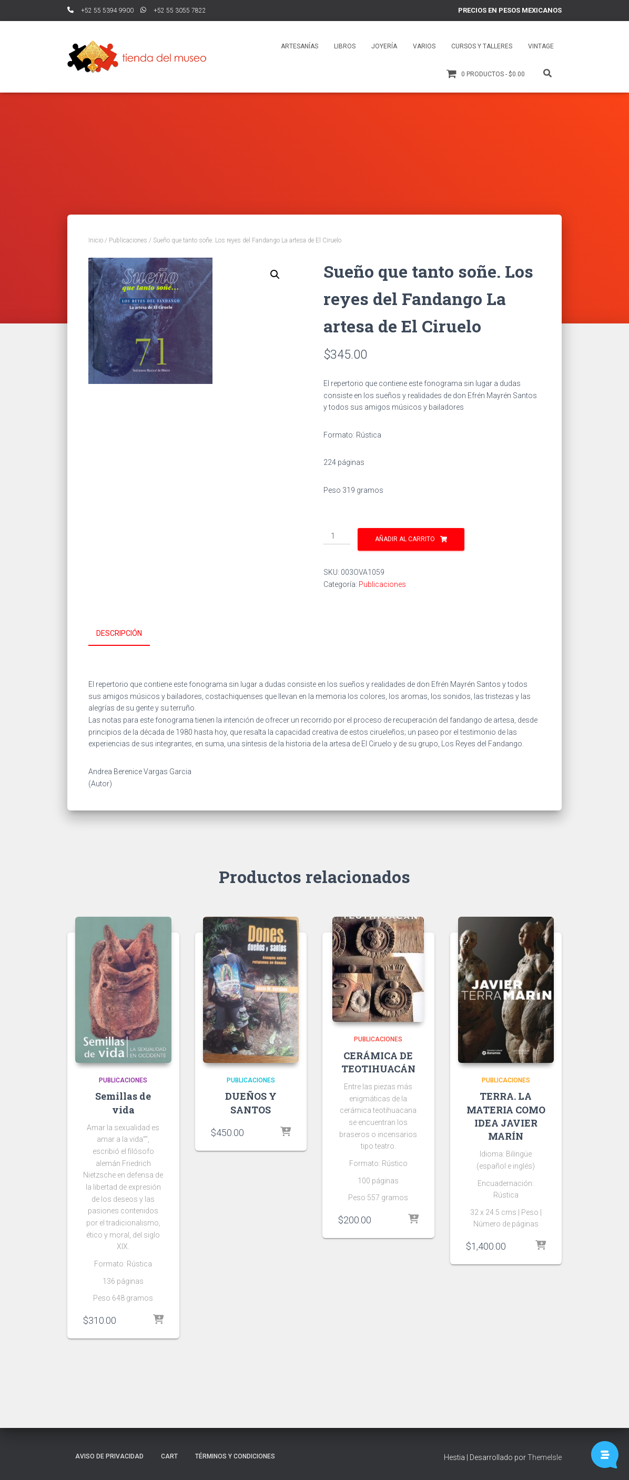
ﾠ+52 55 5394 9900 (100, 10)
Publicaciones (128, 240)
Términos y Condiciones (235, 1455)
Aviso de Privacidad (109, 1455)
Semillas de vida (123, 1102)
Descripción (119, 633)
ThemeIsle (544, 1456)
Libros (345, 46)
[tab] (127, 634)
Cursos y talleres (481, 46)
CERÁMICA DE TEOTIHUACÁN (378, 1061)
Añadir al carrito (405, 539)
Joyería (384, 46)
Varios (424, 46)
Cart (169, 1455)
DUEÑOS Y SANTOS (251, 1102)
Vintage (541, 46)
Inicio (95, 240)
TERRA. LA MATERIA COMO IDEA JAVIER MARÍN (505, 1115)
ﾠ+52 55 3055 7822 (173, 10)
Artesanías (299, 46)
